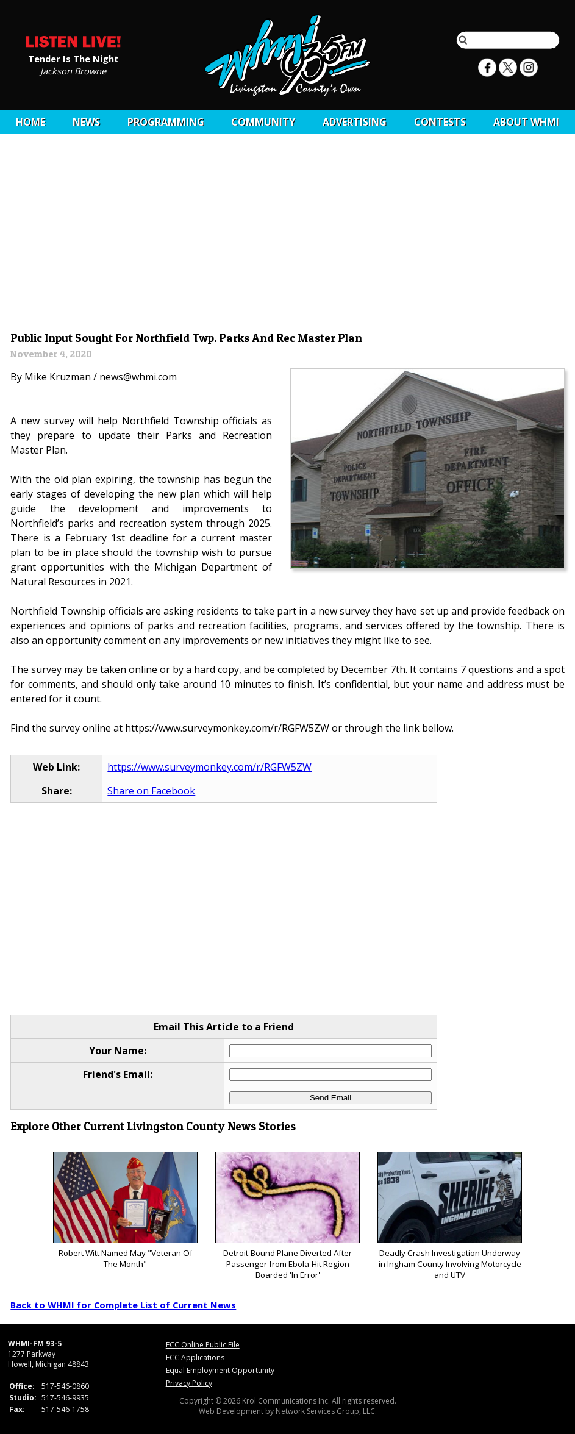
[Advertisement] (288, 236)
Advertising (355, 122)
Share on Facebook (151, 790)
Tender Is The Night (73, 58)
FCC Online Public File (203, 1344)
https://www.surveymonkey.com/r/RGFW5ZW (209, 767)
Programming (165, 122)
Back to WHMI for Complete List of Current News (123, 1305)
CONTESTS (440, 122)
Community (263, 122)
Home (30, 122)
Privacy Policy (189, 1383)
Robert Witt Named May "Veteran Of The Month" (125, 1210)
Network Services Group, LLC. (326, 1411)
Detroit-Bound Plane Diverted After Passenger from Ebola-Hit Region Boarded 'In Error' (287, 1216)
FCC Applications (195, 1357)
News (86, 122)
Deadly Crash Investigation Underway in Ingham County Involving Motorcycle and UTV (449, 1216)
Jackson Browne (73, 70)
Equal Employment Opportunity (220, 1370)
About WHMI (526, 122)
